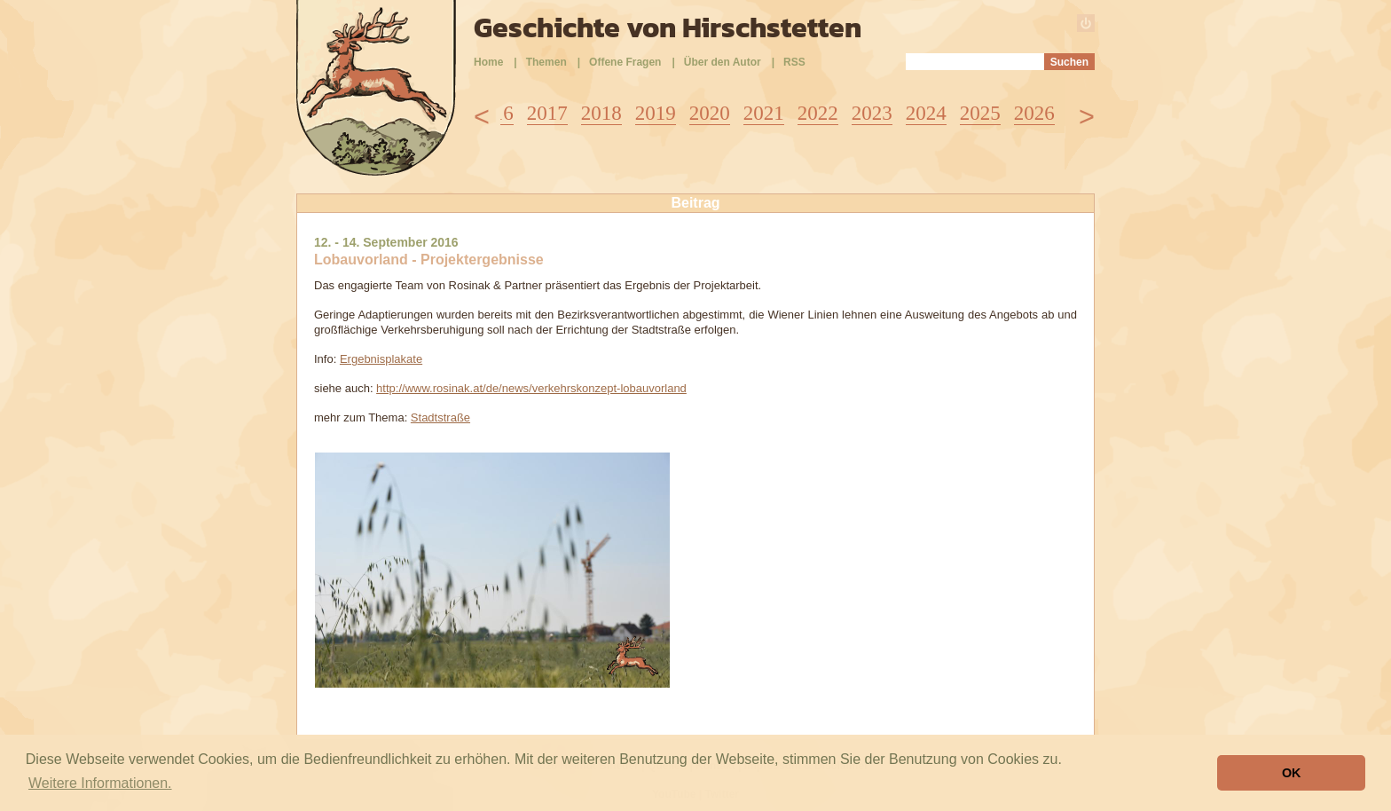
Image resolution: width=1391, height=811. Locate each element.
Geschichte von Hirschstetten (667, 27)
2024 (926, 113)
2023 (872, 113)
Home (488, 62)
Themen (546, 62)
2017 (547, 113)
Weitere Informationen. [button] (100, 783)
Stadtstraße (440, 417)
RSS (794, 62)
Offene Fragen (625, 62)
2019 (655, 113)
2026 (1034, 113)
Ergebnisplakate (381, 359)
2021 (763, 113)
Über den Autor (722, 62)
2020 (709, 113)
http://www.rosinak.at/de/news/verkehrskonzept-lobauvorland (531, 388)
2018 (601, 113)
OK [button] (1291, 773)
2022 (818, 113)
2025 (980, 113)
